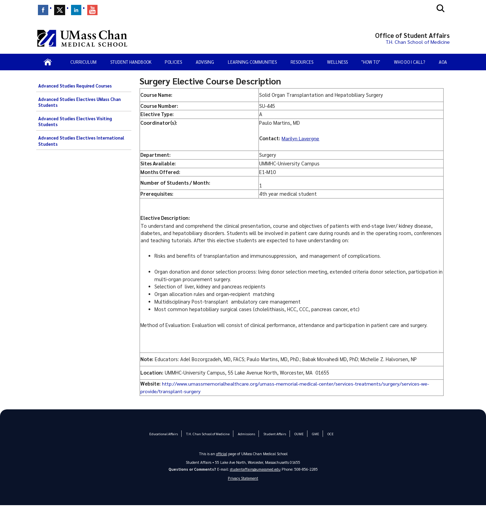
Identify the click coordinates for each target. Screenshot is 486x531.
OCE (330, 433)
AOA (443, 62)
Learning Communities (252, 62)
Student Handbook (130, 62)
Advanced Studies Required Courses (75, 86)
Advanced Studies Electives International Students (81, 141)
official (221, 453)
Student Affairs (274, 433)
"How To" (370, 62)
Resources (302, 62)
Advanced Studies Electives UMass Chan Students (79, 102)
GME (315, 433)
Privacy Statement (243, 478)
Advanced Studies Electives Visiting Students (75, 121)
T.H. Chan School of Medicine (208, 433)
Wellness (337, 62)
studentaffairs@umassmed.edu (255, 469)
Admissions (246, 433)
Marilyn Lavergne (300, 138)
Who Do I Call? (409, 62)
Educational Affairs (164, 433)
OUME (298, 433)
